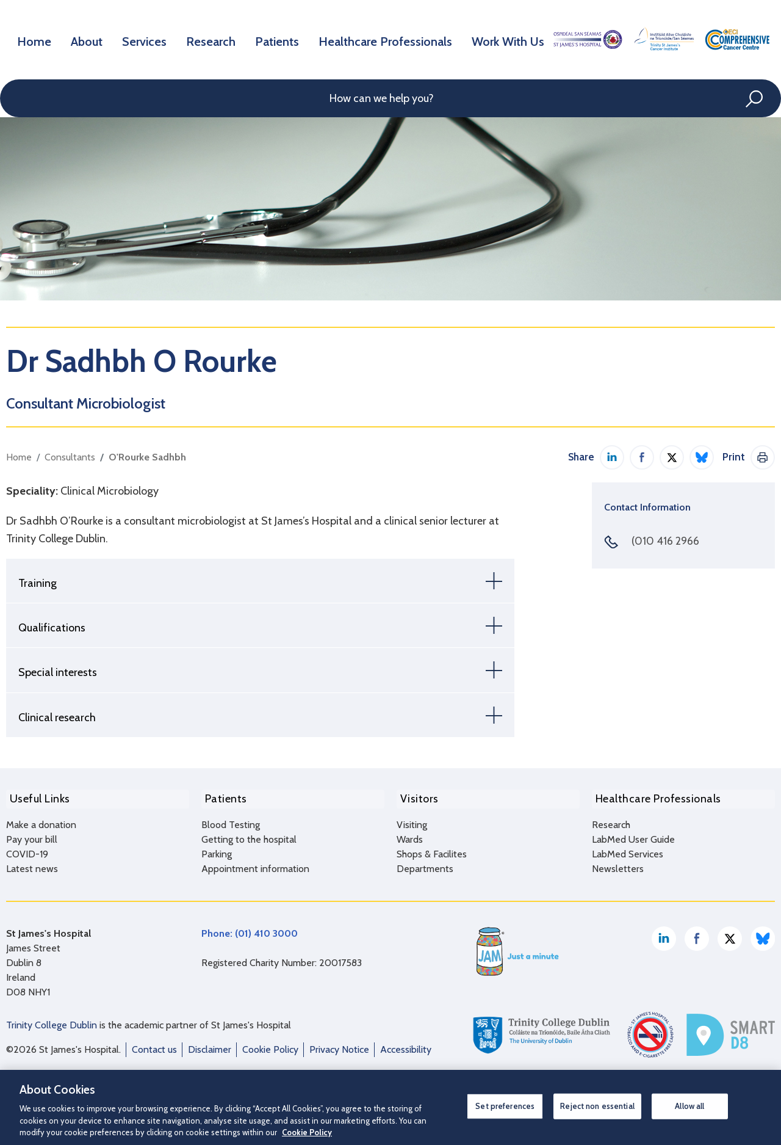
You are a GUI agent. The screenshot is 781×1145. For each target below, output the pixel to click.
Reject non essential (597, 1106)
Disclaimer (209, 1045)
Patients (284, 39)
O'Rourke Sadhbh (147, 457)
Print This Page (762, 457)
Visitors (416, 797)
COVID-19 (27, 850)
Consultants (70, 457)
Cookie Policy (270, 1045)
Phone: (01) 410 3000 (249, 929)
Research (217, 39)
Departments (425, 864)
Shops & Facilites (432, 850)
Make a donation (41, 820)
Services (150, 39)
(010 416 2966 (665, 541)
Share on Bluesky (701, 457)
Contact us (154, 1045)
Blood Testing (230, 820)
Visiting (412, 820)
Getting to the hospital (249, 835)
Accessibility (405, 1045)
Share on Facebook (642, 457)
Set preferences (504, 1106)
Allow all (689, 1106)
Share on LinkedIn (612, 457)
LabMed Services (627, 850)
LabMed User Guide (633, 835)
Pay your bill (31, 835)
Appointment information (255, 864)
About (90, 39)
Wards (410, 835)
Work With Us (506, 39)
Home (35, 39)
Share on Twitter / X (672, 457)
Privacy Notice (339, 1045)
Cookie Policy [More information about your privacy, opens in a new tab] (307, 1132)
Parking (216, 850)
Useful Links (36, 797)
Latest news (32, 864)
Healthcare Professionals (389, 39)
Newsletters (618, 864)
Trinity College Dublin (51, 1021)
